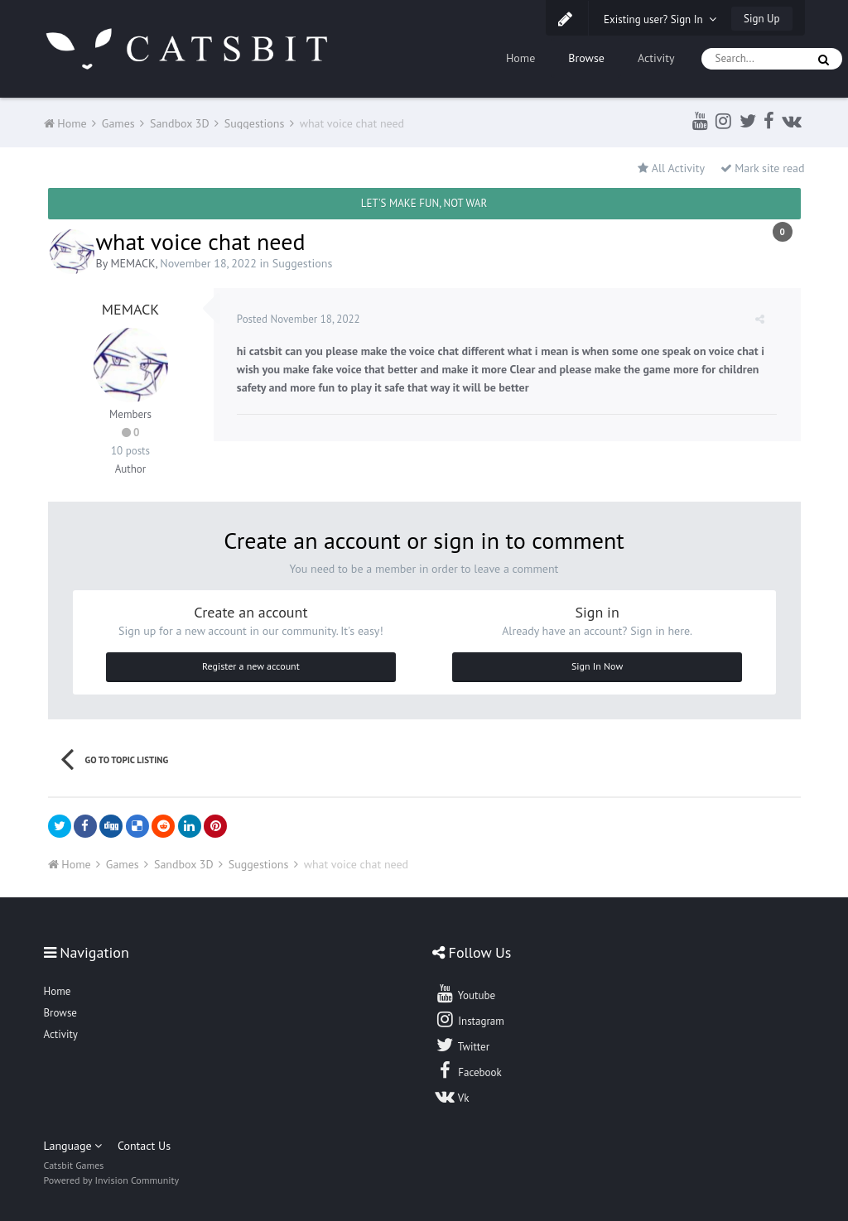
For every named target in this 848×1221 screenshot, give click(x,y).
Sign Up (761, 19)
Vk (452, 1096)
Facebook (468, 1070)
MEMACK (132, 263)
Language (73, 1145)
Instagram (469, 1019)
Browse (586, 57)
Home (520, 57)
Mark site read (762, 168)
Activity (656, 57)
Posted (300, 319)
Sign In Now (597, 666)
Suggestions (302, 263)
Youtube (465, 993)
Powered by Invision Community (112, 1180)
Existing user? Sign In (660, 19)
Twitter (462, 1045)
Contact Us (144, 1145)
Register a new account (251, 666)
